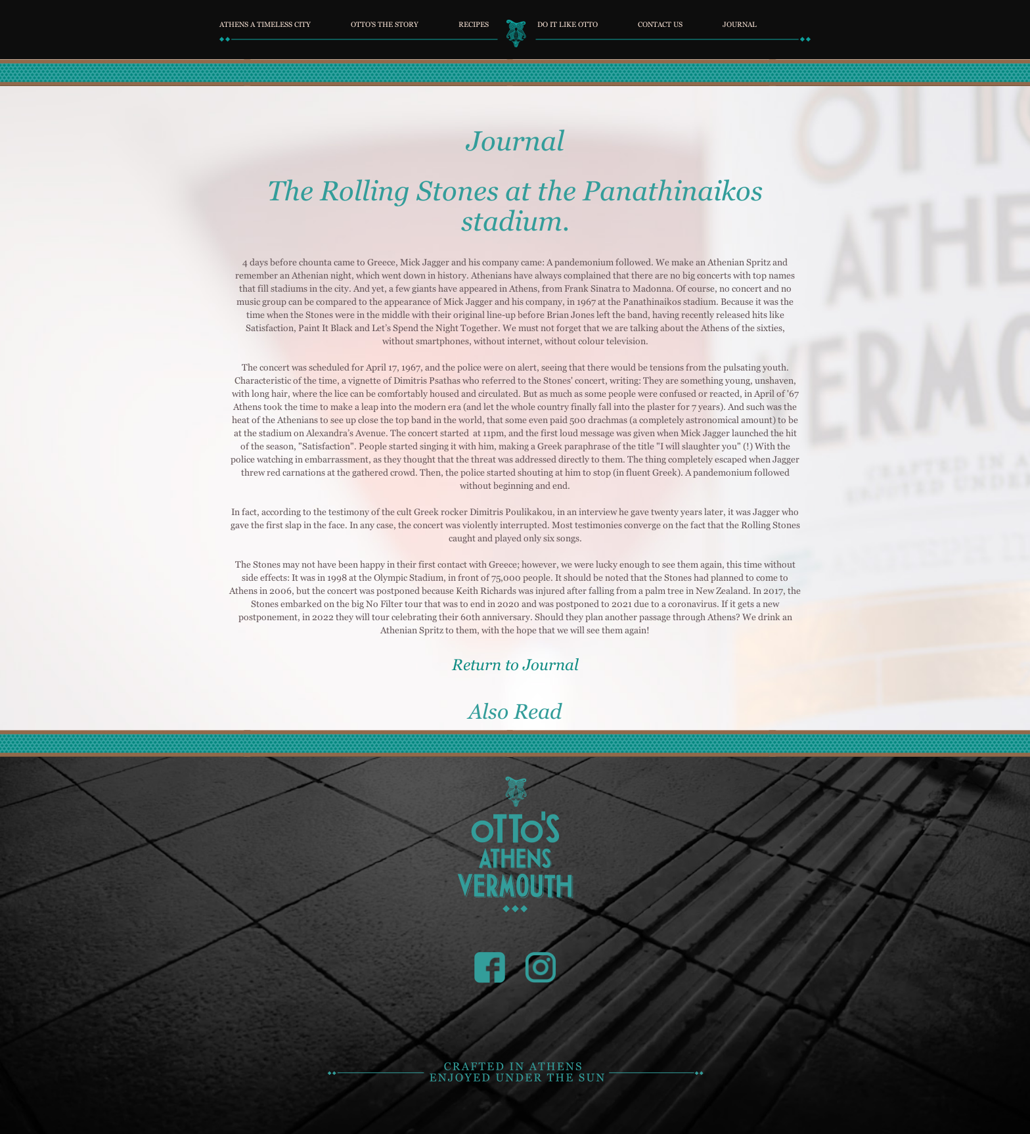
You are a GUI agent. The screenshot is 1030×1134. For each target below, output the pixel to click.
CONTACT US (660, 22)
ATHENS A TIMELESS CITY (265, 22)
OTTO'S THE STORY (384, 22)
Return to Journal (515, 664)
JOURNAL (740, 22)
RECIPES (474, 22)
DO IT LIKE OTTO (567, 22)
